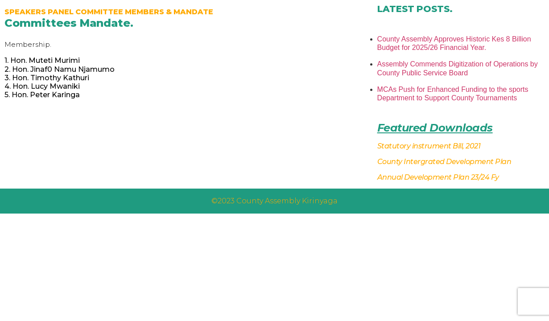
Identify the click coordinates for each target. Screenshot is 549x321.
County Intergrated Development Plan (444, 161)
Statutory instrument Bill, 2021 (429, 146)
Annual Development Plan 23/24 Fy (438, 177)
